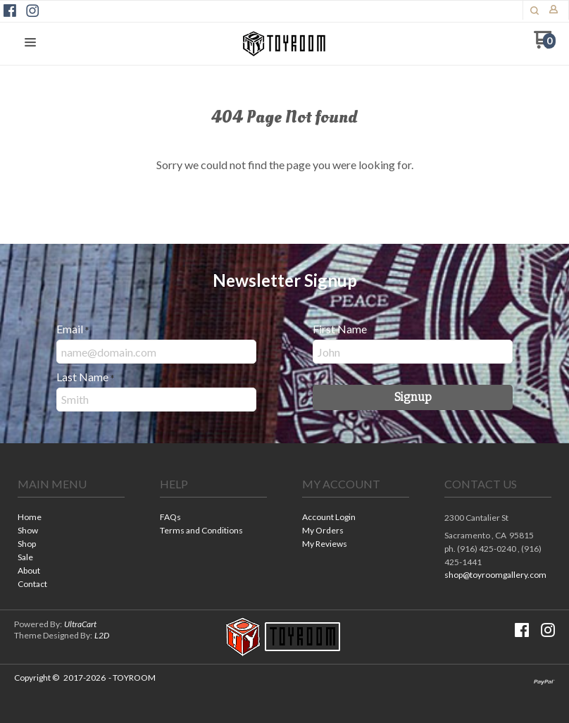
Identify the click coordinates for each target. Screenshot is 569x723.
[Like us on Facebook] (10, 10)
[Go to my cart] (545, 45)
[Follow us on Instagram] (32, 10)
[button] (534, 10)
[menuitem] (71, 518)
